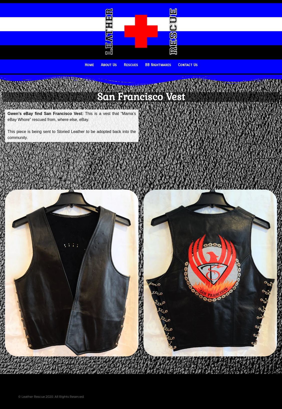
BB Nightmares (158, 65)
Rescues (131, 65)
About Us (109, 65)
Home (89, 65)
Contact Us (188, 65)
